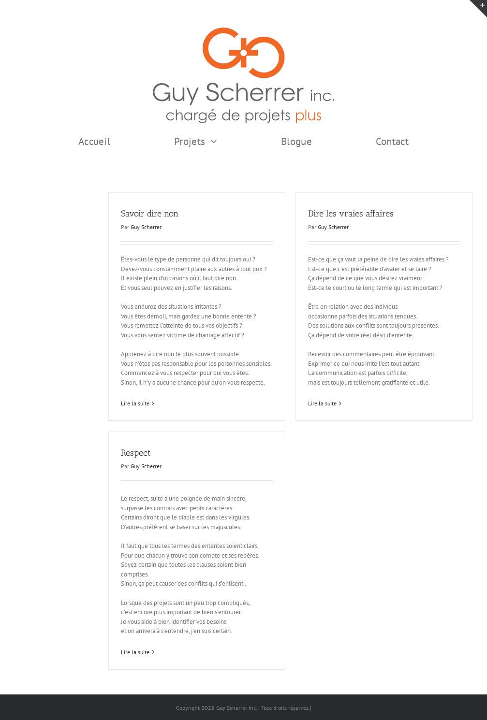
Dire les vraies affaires (351, 213)
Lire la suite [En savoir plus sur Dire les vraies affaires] (322, 403)
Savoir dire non (149, 213)
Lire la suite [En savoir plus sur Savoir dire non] (135, 403)
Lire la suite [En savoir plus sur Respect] (135, 652)
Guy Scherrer (146, 226)
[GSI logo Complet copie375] (243, 31)
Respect (135, 452)
